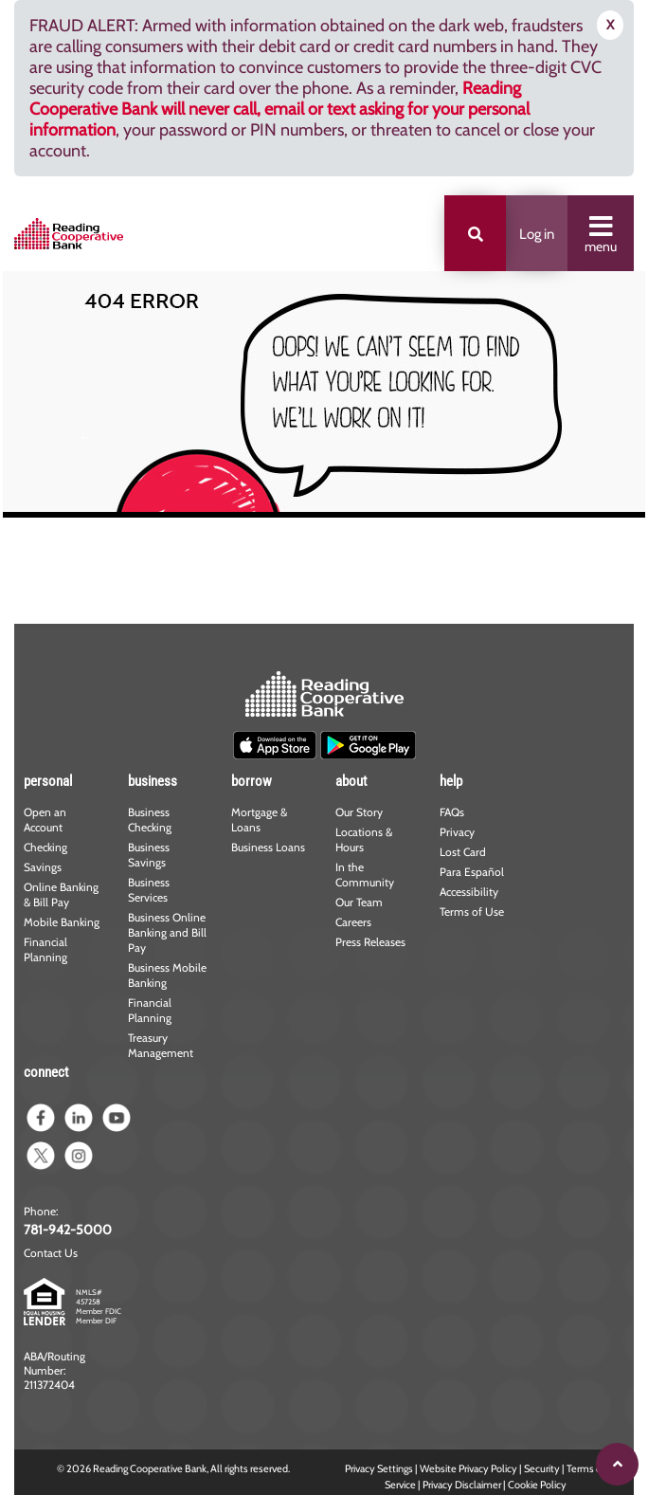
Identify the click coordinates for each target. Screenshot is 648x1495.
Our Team (359, 902)
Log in (536, 234)
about (351, 781)
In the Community (364, 874)
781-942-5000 (68, 1229)
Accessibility (469, 891)
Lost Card (463, 852)
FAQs (452, 812)
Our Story (359, 812)
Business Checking (149, 819)
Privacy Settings (379, 1468)
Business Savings (149, 854)
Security (542, 1468)
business (152, 781)
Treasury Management (160, 1045)
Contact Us (51, 1253)
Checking (45, 847)
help (451, 781)
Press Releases (370, 942)
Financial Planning (45, 949)
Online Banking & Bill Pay (61, 894)
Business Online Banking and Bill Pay (167, 932)
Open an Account (45, 819)
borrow (251, 781)
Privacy (457, 832)
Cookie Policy (537, 1484)
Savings (43, 867)
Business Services (149, 889)
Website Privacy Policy (468, 1468)
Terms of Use (472, 911)
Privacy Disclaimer (462, 1484)
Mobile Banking (61, 922)
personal (48, 781)
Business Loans (268, 847)
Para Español (472, 872)
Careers (353, 922)
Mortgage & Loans (259, 819)
